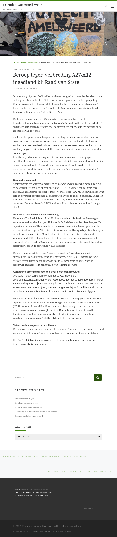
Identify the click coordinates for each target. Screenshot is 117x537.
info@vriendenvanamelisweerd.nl (35, 489)
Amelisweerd (33, 62)
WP (32, 531)
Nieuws (23, 62)
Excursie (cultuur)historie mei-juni (29, 407)
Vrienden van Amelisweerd (37, 526)
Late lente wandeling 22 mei (26, 403)
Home (15, 62)
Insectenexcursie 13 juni (24, 398)
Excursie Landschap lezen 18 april (29, 416)
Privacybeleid (88, 508)
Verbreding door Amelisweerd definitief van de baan (36, 412)
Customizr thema (63, 531)
